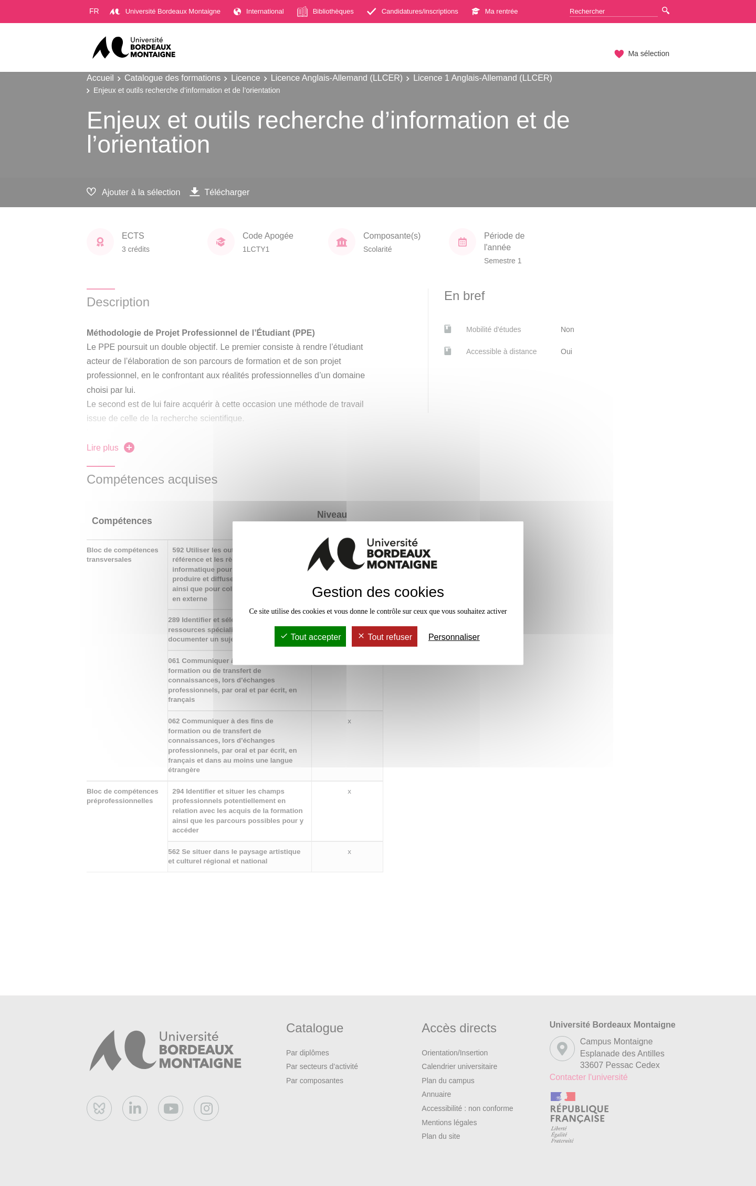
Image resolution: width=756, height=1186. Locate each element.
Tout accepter (310, 637)
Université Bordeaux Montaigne (165, 11)
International (259, 11)
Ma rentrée (494, 11)
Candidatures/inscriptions (412, 11)
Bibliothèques (325, 11)
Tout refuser (384, 637)
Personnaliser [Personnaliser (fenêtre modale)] (454, 637)
